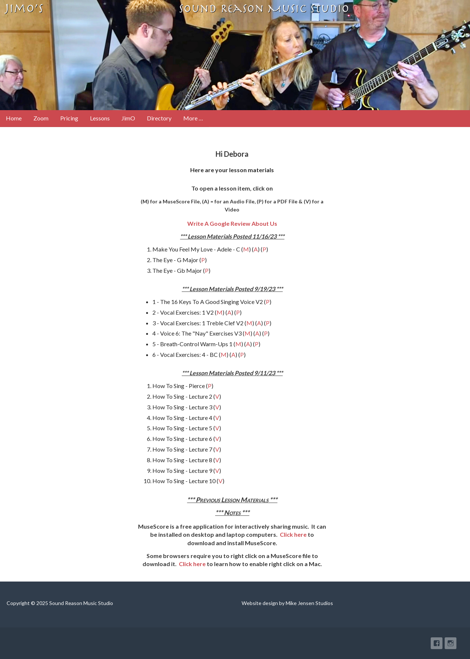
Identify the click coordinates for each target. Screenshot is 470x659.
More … (193, 118)
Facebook (436, 643)
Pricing (69, 118)
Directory (159, 118)
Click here (293, 534)
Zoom (40, 118)
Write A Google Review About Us (232, 223)
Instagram (450, 643)
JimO (128, 118)
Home (14, 118)
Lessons (100, 118)
